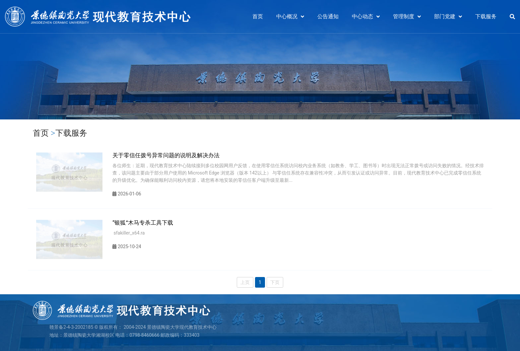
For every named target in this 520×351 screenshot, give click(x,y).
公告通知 (328, 16)
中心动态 (362, 16)
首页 (257, 16)
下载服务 (485, 16)
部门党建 (444, 16)
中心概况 (286, 16)
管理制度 (403, 16)
